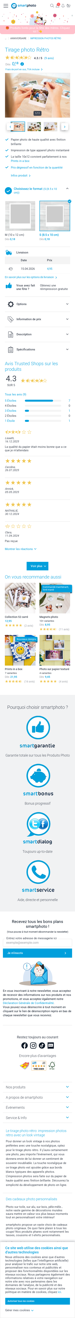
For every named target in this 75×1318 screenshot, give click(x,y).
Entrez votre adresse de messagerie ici (31, 938)
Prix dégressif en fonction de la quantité (37, 167)
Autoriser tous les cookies (21, 1301)
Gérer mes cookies (19, 1310)
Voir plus (36, 566)
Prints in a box (20, 161)
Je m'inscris (15, 953)
